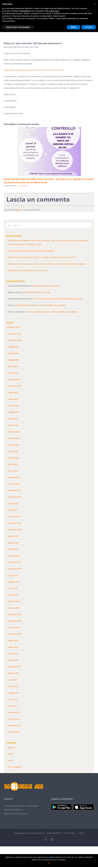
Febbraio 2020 (14, 556)
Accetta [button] (88, 27)
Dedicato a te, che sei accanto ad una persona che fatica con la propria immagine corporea (47, 264)
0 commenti (23, 185)
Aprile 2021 (13, 510)
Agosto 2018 (13, 640)
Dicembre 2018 (14, 614)
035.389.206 (17, 809)
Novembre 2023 (15, 386)
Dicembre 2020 (14, 523)
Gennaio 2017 (14, 719)
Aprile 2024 (13, 366)
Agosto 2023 (13, 392)
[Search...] (49, 225)
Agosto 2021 (13, 503)
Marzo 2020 (13, 549)
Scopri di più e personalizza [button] (18, 27)
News (10, 760)
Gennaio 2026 (14, 327)
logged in (19, 210)
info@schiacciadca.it (18, 813)
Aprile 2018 (13, 653)
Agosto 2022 (13, 451)
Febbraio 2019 (14, 601)
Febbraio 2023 (14, 431)
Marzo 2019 (13, 595)
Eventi (10, 754)
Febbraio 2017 (14, 712)
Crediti (81, 833)
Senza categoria (15, 767)
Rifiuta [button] (73, 27)
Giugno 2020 (13, 542)
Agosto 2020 (13, 536)
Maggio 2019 (13, 582)
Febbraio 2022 (14, 477)
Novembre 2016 (15, 725)
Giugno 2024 (13, 353)
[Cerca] (9, 225)
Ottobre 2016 (13, 732)
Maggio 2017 (13, 693)
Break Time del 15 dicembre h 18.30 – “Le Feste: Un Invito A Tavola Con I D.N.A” (41, 257)
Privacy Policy (70, 833)
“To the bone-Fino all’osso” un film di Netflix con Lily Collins (58, 298)
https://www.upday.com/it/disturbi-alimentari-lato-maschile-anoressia (34, 70)
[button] (95, 4)
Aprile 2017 (13, 699)
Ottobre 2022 (13, 445)
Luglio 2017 (13, 680)
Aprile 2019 (13, 588)
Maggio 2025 (13, 347)
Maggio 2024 (13, 360)
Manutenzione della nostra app (46, 286)
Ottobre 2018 (13, 627)
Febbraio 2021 (14, 516)
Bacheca (11, 747)
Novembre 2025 (15, 340)
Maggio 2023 (13, 412)
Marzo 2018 (13, 660)
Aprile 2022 (13, 464)
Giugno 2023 (13, 405)
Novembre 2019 (15, 569)
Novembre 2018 (15, 621)
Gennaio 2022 (14, 484)
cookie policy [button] (54, 11)
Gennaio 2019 (14, 608)
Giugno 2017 (13, 686)
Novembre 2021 (15, 497)
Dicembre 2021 (14, 490)
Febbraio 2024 (14, 379)
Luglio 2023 (13, 399)
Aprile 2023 (13, 418)
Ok (49, 863)
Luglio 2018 (13, 647)
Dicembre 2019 (14, 562)
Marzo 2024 (13, 373)
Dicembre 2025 (14, 333)
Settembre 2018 (15, 634)
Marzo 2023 (13, 425)
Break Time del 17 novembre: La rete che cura (27, 270)
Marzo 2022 (13, 471)
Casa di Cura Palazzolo (35, 833)
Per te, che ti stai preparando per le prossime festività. (31, 251)
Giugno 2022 (13, 457)
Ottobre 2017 (13, 673)
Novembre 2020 (15, 529)
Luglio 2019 (13, 575)
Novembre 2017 (15, 666)
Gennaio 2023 (14, 438)
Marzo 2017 (13, 706)
